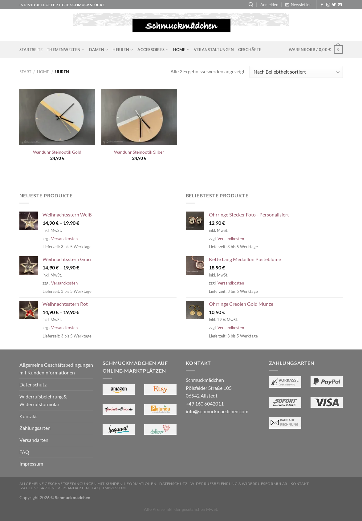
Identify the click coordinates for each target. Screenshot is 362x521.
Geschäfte (249, 49)
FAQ (24, 452)
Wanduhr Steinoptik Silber (139, 152)
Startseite (31, 49)
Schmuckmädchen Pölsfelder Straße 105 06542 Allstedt (209, 387)
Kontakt (28, 416)
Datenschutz (33, 384)
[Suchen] (251, 4)
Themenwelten (66, 50)
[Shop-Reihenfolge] (296, 72)
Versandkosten (64, 238)
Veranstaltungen (214, 49)
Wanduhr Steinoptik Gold (57, 152)
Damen (98, 50)
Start (25, 71)
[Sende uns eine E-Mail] (340, 5)
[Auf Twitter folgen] (334, 5)
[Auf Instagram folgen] (328, 5)
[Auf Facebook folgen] (322, 5)
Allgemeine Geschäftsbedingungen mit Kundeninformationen (56, 369)
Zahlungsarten (35, 428)
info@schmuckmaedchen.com (217, 411)
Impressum (31, 463)
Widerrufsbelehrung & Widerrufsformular (43, 400)
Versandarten (33, 440)
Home (181, 50)
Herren (122, 50)
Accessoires (153, 50)
